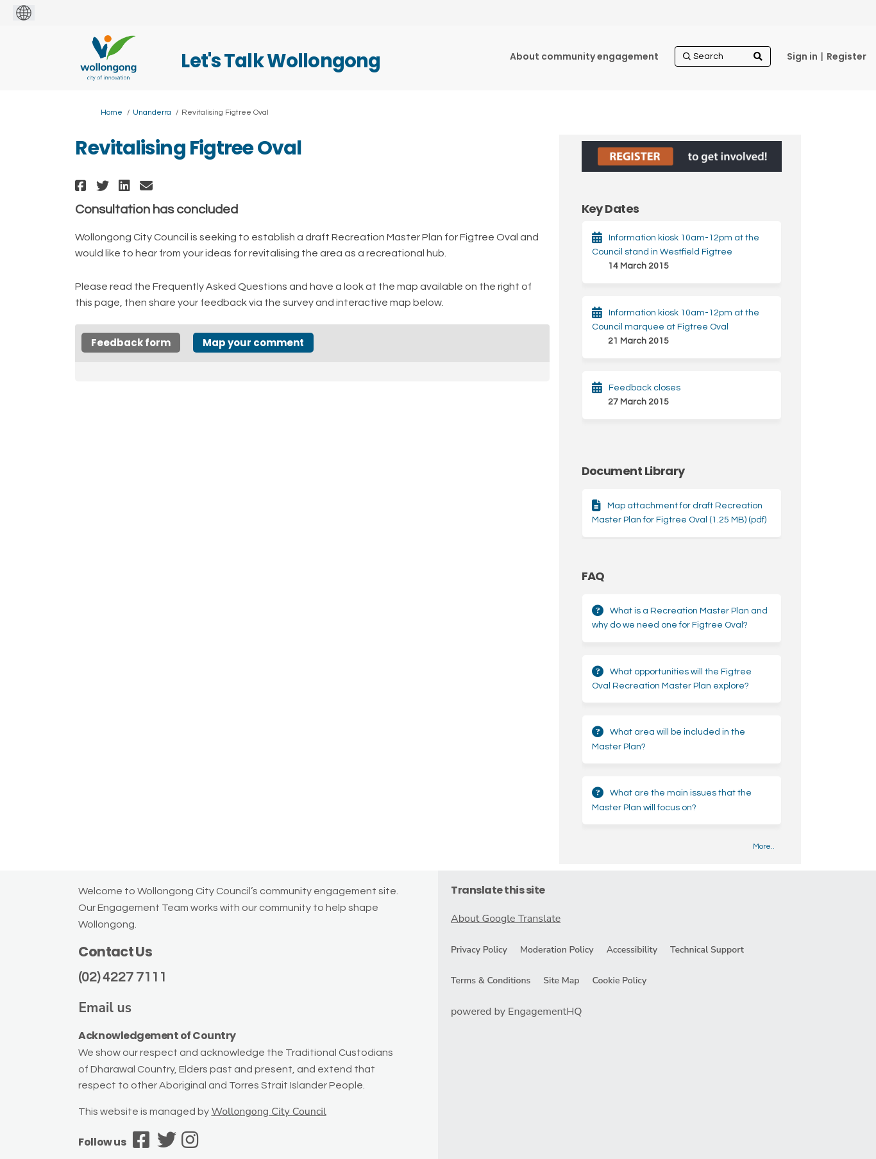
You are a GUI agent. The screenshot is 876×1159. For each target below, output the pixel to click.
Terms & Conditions (490, 980)
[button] (82, 185)
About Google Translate (505, 919)
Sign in (802, 56)
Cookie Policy (619, 980)
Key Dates (610, 209)
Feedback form (131, 342)
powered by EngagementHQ (516, 1012)
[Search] (723, 56)
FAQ (593, 576)
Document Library (633, 471)
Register (846, 56)
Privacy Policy (479, 950)
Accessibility (632, 950)
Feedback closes (644, 387)
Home (111, 112)
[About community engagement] (584, 56)
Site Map (561, 980)
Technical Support (707, 950)
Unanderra (152, 112)
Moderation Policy (557, 950)
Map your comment (253, 342)
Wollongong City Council (268, 1112)
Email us (104, 1008)
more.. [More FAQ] (764, 846)
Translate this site (498, 890)
